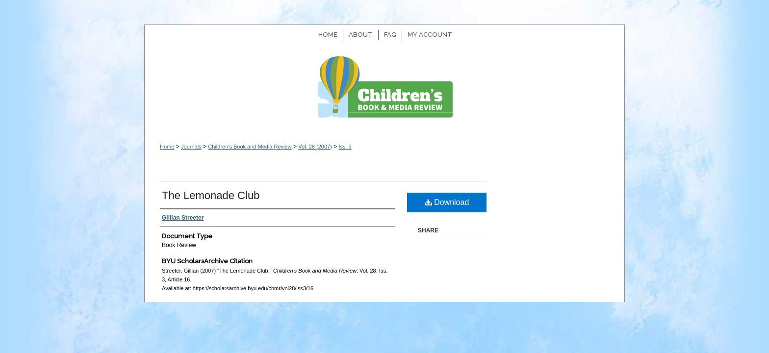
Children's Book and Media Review (384, 92)
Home (167, 147)
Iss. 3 (344, 147)
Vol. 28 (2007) (315, 147)
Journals (191, 147)
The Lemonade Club (210, 195)
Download (447, 202)
